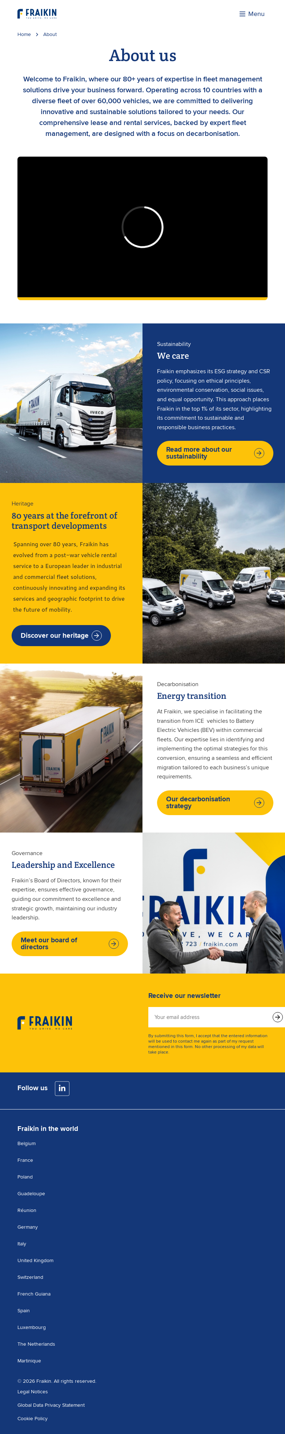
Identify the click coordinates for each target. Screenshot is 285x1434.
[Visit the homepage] (36, 14)
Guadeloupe (31, 1194)
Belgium (26, 1143)
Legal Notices (32, 1392)
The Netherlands (36, 1344)
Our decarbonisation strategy (215, 802)
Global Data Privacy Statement (51, 1405)
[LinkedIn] (62, 1088)
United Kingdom (35, 1260)
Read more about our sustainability (215, 453)
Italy (21, 1244)
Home (24, 34)
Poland (25, 1177)
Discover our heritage (61, 636)
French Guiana (34, 1294)
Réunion (26, 1210)
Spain (23, 1311)
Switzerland (30, 1277)
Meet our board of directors (70, 943)
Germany (27, 1227)
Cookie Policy (32, 1418)
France (25, 1160)
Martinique (29, 1361)
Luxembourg (31, 1327)
